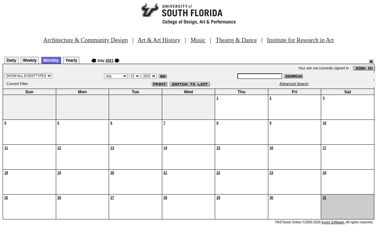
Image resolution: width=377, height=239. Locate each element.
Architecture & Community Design (85, 40)
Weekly (30, 60)
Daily (11, 60)
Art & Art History (159, 40)
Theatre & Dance (236, 40)
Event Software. (333, 222)
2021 (109, 60)
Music (197, 40)
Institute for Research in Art (300, 40)
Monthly (51, 60)
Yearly (71, 60)
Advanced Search (294, 84)
